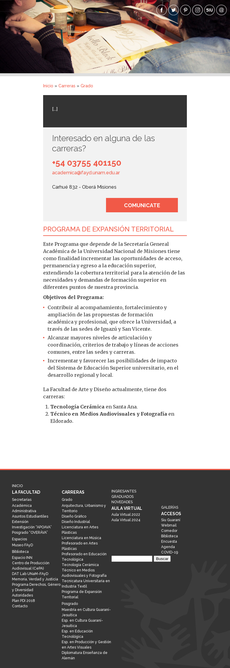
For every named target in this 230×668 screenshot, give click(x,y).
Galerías (169, 507)
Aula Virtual (126, 508)
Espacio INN (22, 558)
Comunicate (142, 205)
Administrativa (24, 511)
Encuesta (169, 541)
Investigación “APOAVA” (32, 527)
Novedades (122, 502)
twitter (173, 10)
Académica (22, 506)
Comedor (169, 531)
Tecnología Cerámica (80, 565)
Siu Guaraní (170, 520)
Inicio (48, 85)
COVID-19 (169, 552)
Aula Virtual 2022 (125, 515)
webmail (221, 10)
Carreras (66, 85)
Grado (87, 85)
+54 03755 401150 (86, 163)
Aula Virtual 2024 (125, 520)
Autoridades (22, 595)
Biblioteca (20, 552)
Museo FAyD (22, 545)
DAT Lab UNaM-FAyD (30, 574)
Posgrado (70, 604)
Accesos (171, 513)
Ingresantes (123, 491)
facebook (161, 10)
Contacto (20, 606)
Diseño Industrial (76, 522)
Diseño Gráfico (74, 516)
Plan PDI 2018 (23, 601)
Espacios (19, 539)
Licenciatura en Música (81, 538)
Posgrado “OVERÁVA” (30, 532)
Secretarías (21, 500)
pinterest (185, 10)
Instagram (197, 10)
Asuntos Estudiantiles (30, 516)
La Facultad (26, 492)
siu (209, 10)
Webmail (168, 525)
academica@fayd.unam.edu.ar (86, 173)
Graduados (122, 497)
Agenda (168, 547)
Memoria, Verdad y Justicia (35, 579)
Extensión (20, 522)
